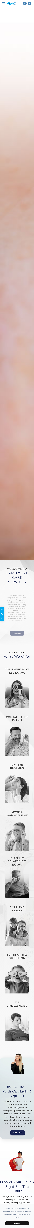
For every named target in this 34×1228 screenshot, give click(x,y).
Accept (17, 1223)
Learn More (17, 1133)
